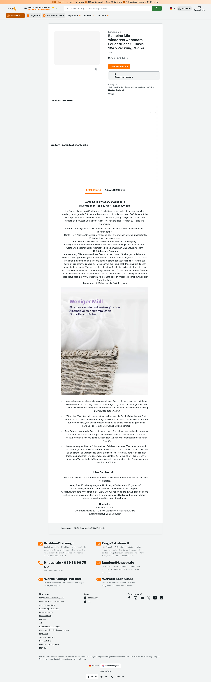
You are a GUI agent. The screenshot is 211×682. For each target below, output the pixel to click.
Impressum (43, 633)
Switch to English (110, 666)
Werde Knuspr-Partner (63, 579)
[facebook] (129, 597)
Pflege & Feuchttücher (143, 87)
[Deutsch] (172, 8)
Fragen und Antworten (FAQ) (51, 598)
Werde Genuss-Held (47, 637)
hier (84, 659)
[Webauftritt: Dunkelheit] (118, 676)
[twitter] (148, 597)
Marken (89, 15)
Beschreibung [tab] (93, 190)
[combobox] (108, 8)
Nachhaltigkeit (45, 641)
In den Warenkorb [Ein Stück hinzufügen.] (119, 66)
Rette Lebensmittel (53, 15)
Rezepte (103, 15)
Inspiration (74, 15)
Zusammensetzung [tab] (115, 190)
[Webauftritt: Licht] (104, 676)
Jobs (41, 623)
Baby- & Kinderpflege (119, 87)
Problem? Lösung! (59, 543)
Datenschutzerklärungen (49, 626)
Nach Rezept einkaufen (49, 608)
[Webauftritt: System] (92, 676)
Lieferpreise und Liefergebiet (51, 601)
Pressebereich (45, 616)
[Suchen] (157, 8)
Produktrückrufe (46, 612)
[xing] (161, 597)
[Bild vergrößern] (96, 70)
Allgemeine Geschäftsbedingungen (54, 630)
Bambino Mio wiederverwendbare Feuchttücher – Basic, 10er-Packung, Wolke (126, 42)
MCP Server (44, 648)
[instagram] (135, 597)
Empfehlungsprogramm (49, 644)
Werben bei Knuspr (117, 579)
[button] (184, 8)
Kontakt (42, 619)
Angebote (33, 15)
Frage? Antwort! (115, 543)
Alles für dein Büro (47, 605)
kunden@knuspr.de (118, 562)
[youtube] (142, 597)
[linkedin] (155, 597)
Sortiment (15, 15)
